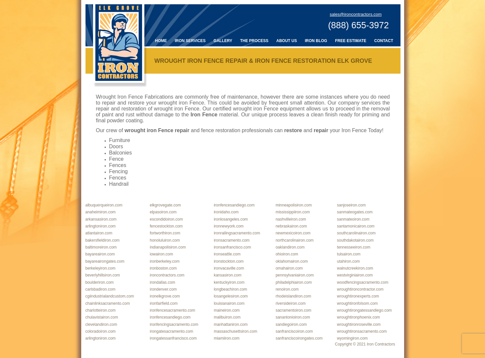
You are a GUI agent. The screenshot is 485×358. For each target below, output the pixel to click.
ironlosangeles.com (231, 219)
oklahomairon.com (292, 261)
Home (161, 40)
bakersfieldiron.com (102, 240)
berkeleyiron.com (100, 268)
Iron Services (190, 40)
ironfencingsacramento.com (174, 324)
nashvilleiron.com (291, 219)
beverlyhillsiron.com (102, 275)
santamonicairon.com (356, 226)
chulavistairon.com (101, 317)
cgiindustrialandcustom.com (109, 296)
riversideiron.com (290, 303)
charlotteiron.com (100, 310)
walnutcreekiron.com (355, 268)
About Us (286, 40)
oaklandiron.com (290, 247)
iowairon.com (161, 254)
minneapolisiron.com (294, 205)
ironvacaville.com (229, 268)
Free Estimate (350, 40)
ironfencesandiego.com (234, 205)
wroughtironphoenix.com (358, 317)
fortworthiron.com (165, 233)
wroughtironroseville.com (359, 324)
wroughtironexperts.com (358, 296)
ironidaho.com (226, 212)
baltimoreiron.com (101, 247)
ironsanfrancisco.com (232, 247)
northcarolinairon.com (294, 240)
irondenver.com (163, 289)
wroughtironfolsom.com (357, 303)
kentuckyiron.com (229, 282)
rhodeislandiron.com (293, 296)
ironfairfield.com (164, 303)
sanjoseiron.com (351, 205)
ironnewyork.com (229, 226)
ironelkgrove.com (165, 296)
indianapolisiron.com (168, 247)
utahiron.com (348, 261)
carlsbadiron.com (100, 289)
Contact (383, 40)
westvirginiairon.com (355, 275)
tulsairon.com (348, 254)
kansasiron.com (227, 275)
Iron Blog (316, 40)
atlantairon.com (98, 233)
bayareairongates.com (105, 261)
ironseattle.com (227, 254)
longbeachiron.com (230, 289)
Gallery (222, 40)
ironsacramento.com (232, 240)
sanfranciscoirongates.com (299, 338)
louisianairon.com (229, 303)
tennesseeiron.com (353, 247)
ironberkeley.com (165, 261)
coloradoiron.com (100, 331)
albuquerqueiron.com (104, 205)
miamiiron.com (226, 338)
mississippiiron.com (293, 212)
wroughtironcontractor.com (360, 289)
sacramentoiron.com (293, 310)
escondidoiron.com (166, 219)
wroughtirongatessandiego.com (364, 310)
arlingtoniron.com (100, 226)
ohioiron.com (287, 254)
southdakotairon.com (355, 240)
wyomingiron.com (352, 338)
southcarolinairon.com (356, 233)
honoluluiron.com (165, 240)
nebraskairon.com (291, 226)
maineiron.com (227, 310)
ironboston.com (163, 268)
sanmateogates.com (355, 212)
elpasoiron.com (163, 212)
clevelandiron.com (101, 324)
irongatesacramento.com (171, 331)
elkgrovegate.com (165, 205)
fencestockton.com (166, 226)
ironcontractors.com (167, 275)
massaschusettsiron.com (235, 331)
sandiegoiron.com (291, 324)
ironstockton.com (229, 261)
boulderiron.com (99, 282)
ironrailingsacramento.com (237, 233)
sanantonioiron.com (293, 317)
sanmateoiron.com (353, 219)
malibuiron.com (227, 317)
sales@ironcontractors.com (356, 14)
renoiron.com (287, 289)
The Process (254, 40)
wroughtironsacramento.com (362, 331)
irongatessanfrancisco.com (173, 338)
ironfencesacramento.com (172, 310)
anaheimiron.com (100, 212)
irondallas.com (162, 282)
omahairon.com (289, 268)
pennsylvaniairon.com (295, 275)
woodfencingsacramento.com (362, 282)
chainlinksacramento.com (107, 303)
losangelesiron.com (231, 296)
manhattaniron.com (231, 324)
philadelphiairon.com (294, 282)
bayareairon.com (100, 254)
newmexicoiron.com (293, 233)
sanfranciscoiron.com (294, 331)
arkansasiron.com (101, 219)
